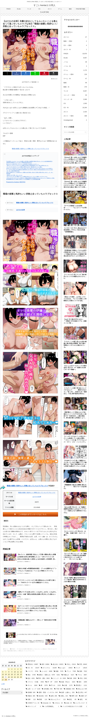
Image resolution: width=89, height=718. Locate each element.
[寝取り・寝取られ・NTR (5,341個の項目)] (49, 674)
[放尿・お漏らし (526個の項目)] (67, 692)
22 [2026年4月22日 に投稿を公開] (9, 677)
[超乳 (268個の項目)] (53, 695)
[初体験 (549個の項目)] (30, 692)
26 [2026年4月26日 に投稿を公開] (21, 677)
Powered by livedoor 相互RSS (15, 182)
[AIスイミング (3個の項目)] (33, 706)
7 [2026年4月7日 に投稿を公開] (5, 672)
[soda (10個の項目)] (68, 703)
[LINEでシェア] (35, 73)
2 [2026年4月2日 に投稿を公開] (11, 669)
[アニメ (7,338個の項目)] (70, 671)
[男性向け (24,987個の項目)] (32, 664)
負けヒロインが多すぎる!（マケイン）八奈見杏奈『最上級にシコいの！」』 (22, 164)
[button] (53, 73)
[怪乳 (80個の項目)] (72, 699)
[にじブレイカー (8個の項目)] (80, 703)
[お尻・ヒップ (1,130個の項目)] (33, 688)
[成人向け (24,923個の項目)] (57, 664)
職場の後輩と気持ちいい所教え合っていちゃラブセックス (30, 148)
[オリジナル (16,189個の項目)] (48, 667)
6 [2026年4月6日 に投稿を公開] (2, 672)
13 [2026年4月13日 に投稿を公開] (3, 674)
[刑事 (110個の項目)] (30, 699)
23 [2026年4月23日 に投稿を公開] (12, 677)
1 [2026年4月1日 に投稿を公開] (8, 669)
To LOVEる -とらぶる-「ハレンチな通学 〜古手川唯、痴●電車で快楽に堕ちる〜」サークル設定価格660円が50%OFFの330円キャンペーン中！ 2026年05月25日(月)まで (29, 162)
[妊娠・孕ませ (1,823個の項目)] (67, 681)
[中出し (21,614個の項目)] (70, 664)
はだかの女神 (20, 210)
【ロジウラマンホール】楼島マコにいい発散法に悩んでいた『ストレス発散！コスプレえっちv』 (27, 176)
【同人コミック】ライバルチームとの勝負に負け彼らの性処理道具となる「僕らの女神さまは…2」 (27, 165)
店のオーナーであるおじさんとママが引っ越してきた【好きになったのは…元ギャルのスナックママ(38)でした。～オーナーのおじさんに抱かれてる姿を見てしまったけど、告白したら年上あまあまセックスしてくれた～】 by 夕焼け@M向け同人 (29, 169)
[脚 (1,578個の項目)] (43, 685)
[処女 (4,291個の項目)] (30, 678)
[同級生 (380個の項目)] (30, 695)
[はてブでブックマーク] (25, 73)
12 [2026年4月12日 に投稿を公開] (21, 672)
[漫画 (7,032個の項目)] (82, 671)
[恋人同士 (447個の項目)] (81, 692)
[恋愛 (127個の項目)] (83, 695)
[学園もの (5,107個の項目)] (68, 674)
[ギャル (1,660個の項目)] (31, 685)
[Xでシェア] (7, 73)
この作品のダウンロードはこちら (32, 514)
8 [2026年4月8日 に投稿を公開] (8, 672)
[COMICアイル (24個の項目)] (32, 703)
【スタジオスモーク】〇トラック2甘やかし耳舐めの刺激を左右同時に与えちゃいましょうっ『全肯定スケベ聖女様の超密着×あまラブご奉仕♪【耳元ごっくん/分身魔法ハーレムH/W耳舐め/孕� (30, 179)
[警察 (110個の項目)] (42, 699)
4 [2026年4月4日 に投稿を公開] (17, 669)
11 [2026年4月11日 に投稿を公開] (18, 672)
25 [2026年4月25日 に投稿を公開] (18, 677)
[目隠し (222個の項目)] (63, 695)
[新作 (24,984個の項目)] (44, 664)
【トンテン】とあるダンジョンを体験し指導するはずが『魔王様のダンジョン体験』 (24, 167)
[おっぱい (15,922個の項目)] (65, 667)
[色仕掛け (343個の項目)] (42, 695)
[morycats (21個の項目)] (46, 703)
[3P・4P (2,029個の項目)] (51, 681)
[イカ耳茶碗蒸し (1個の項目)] (51, 706)
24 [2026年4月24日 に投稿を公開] (15, 677)
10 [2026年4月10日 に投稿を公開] (15, 672)
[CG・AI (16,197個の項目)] (32, 667)
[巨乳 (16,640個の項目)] (82, 664)
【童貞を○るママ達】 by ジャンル (14, 175)
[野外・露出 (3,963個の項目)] (43, 678)
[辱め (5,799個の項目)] (30, 674)
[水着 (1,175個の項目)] (67, 685)
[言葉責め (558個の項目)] (69, 688)
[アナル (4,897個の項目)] (81, 674)
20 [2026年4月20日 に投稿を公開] (3, 677)
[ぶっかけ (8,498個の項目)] (46, 671)
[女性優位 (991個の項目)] (47, 688)
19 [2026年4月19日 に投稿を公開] (21, 674)
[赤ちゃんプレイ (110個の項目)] (57, 699)
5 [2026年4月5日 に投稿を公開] (20, 669)
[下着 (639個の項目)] (58, 688)
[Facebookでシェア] (16, 73)
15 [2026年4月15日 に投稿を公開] (9, 674)
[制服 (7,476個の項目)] (58, 671)
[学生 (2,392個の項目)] (82, 678)
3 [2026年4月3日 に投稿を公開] (14, 669)
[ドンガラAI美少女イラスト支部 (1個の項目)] (74, 706)
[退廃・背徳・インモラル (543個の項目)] (47, 692)
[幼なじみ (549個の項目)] (81, 688)
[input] (75, 132)
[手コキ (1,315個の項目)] (55, 685)
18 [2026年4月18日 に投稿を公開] (18, 674)
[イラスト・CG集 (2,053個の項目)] (34, 681)
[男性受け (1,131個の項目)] (80, 685)
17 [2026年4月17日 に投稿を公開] (15, 674)
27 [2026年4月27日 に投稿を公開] (3, 679)
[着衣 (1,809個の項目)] (82, 681)
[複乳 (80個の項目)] (82, 699)
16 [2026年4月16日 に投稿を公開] (12, 674)
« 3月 (3, 684)
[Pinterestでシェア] (44, 73)
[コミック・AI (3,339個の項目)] (58, 678)
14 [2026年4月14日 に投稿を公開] (6, 674)
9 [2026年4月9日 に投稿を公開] (11, 672)
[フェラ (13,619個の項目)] (80, 667)
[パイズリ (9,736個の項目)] (32, 671)
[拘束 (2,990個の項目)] (72, 678)
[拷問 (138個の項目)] (73, 695)
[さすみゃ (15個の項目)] (57, 703)
